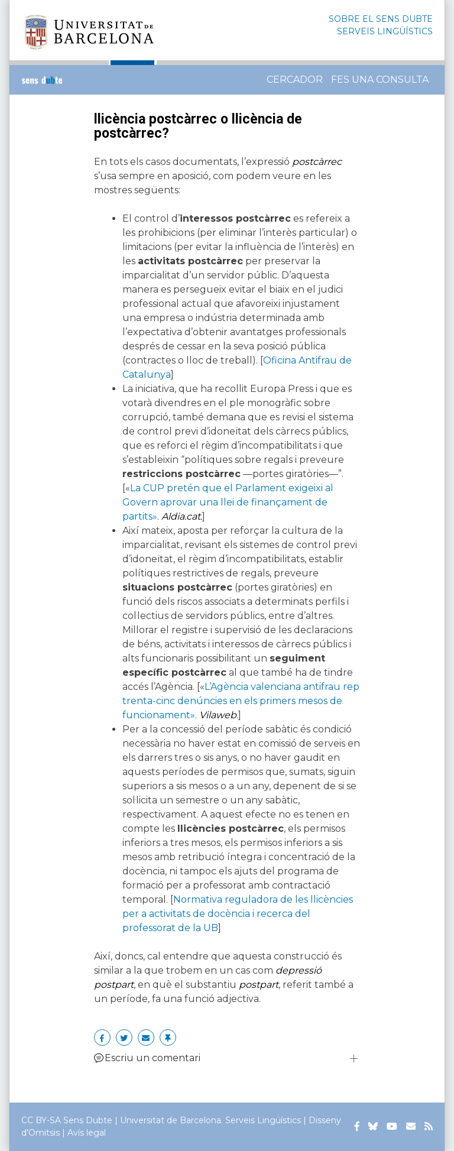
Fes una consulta (380, 79)
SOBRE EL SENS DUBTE (381, 19)
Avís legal (86, 1132)
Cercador (295, 79)
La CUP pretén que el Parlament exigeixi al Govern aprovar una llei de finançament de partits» (227, 502)
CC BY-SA (41, 1120)
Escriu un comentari (147, 1058)
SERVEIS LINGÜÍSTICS (385, 31)
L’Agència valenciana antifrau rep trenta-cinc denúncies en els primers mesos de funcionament (240, 701)
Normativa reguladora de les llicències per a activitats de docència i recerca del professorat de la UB (237, 913)
